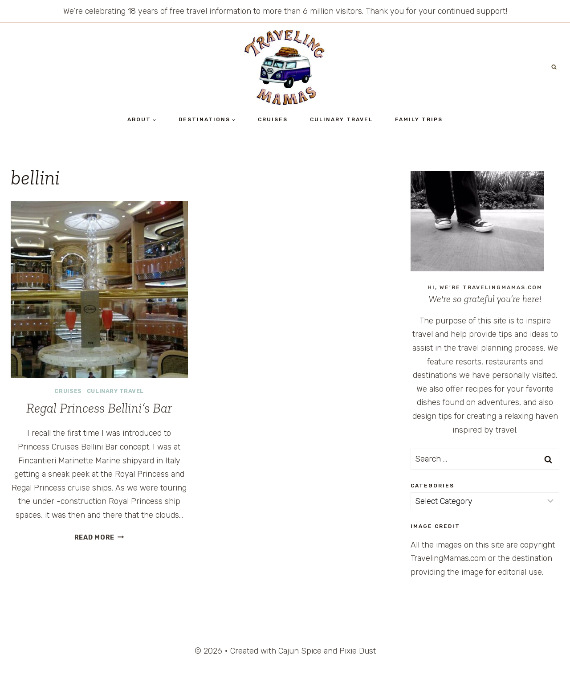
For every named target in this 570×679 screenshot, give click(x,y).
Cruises (273, 119)
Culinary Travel (341, 119)
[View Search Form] (554, 67)
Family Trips (419, 119)
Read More (99, 537)
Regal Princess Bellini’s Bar (99, 408)
